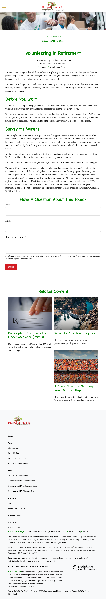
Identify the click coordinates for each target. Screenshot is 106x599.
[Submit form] (11, 267)
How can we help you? (15, 237)
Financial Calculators (17, 508)
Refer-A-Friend (14, 527)
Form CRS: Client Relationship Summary (28, 566)
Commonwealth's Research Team (22, 481)
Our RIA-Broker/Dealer (18, 475)
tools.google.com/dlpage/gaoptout (21, 586)
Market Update (14, 503)
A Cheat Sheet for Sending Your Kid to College (73, 388)
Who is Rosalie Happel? (18, 463)
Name (7, 204)
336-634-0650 (74, 532)
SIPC (91, 547)
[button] (10, 436)
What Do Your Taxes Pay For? (75, 333)
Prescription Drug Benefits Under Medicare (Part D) (27, 335)
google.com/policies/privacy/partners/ (36, 580)
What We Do (13, 453)
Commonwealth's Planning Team (21, 491)
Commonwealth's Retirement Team (22, 486)
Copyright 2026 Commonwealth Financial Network (51, 591)
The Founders (13, 448)
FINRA (85, 547)
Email (7, 221)
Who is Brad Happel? (17, 458)
